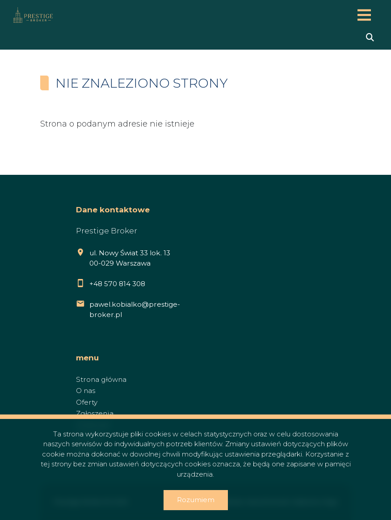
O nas (85, 390)
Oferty (86, 402)
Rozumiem (195, 499)
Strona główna (101, 379)
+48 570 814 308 (117, 283)
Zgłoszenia (95, 413)
